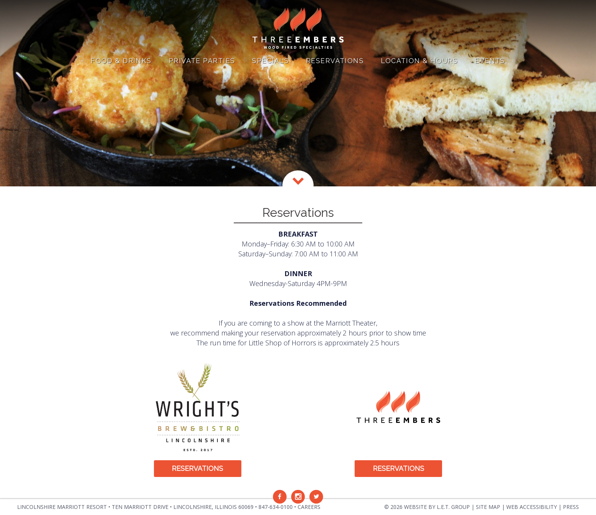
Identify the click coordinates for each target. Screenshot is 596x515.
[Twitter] (316, 497)
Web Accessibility (531, 506)
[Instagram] (298, 497)
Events (490, 61)
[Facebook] (280, 497)
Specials (270, 61)
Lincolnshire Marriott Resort (62, 506)
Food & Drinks (121, 61)
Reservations (335, 61)
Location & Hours (419, 61)
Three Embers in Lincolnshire (298, 28)
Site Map (488, 506)
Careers (309, 506)
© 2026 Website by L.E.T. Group (427, 506)
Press (571, 506)
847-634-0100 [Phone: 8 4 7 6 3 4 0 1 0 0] (275, 506)
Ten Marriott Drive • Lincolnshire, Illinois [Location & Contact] (183, 506)
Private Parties (202, 61)
